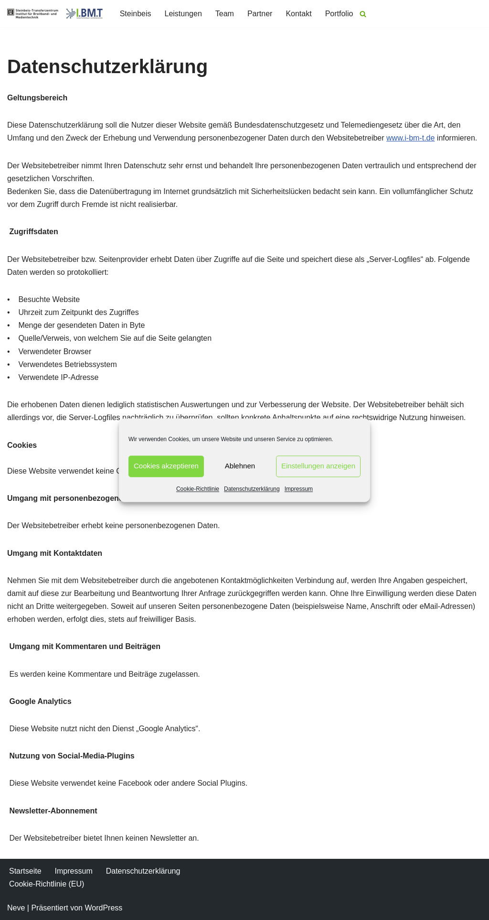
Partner (259, 14)
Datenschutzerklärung (252, 489)
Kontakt (298, 14)
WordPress (103, 908)
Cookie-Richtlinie (197, 489)
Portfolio (339, 14)
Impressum (299, 489)
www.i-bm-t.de (410, 138)
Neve (16, 908)
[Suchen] (363, 14)
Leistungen (183, 14)
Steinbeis (135, 14)
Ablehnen (240, 466)
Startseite (25, 871)
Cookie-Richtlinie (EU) (46, 884)
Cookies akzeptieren (166, 466)
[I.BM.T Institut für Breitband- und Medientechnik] (55, 14)
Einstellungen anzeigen (318, 466)
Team (224, 14)
